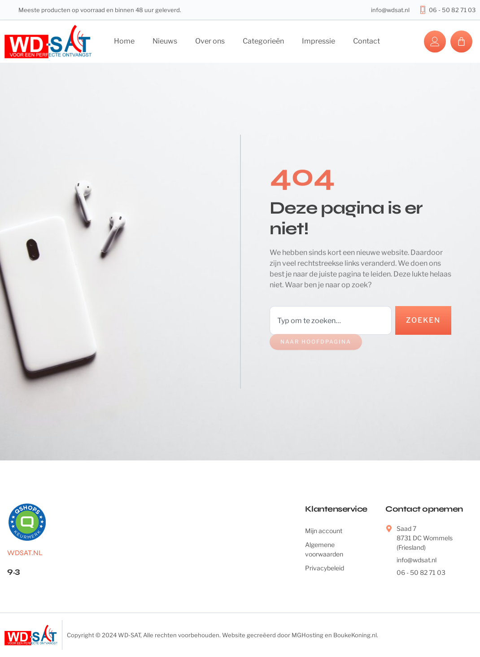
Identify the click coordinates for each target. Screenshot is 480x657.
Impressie (318, 41)
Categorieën (263, 41)
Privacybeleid (324, 568)
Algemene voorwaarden (324, 549)
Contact (366, 41)
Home (124, 41)
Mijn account (323, 530)
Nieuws (165, 41)
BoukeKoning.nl (355, 635)
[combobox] (331, 320)
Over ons (210, 41)
